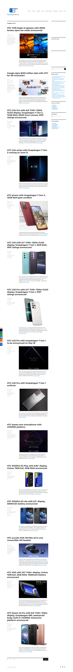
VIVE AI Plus (9, 41)
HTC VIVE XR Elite (10, 549)
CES (7, 546)
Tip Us (64, 11)
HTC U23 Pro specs (12, 303)
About (43, 11)
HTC (7, 159)
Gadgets (38, 11)
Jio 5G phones (54, 107)
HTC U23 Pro (9, 302)
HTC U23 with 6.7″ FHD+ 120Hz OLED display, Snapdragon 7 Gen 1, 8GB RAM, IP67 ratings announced (27, 245)
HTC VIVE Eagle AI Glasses (11, 38)
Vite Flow (37, 560)
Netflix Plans (54, 105)
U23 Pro (11, 394)
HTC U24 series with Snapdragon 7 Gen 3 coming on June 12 (27, 151)
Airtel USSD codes (55, 109)
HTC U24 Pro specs (12, 126)
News (8, 83)
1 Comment (9, 127)
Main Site (29, 11)
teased (22, 413)
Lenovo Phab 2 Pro (55, 125)
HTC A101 (11, 585)
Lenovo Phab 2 (54, 123)
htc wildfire (9, 511)
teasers (27, 327)
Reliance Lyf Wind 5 (55, 128)
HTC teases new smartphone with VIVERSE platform (24, 425)
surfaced (23, 601)
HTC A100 (8, 585)
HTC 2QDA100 (9, 205)
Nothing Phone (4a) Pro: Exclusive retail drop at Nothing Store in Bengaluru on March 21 (58, 79)
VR (12, 546)
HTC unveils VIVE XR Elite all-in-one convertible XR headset (25, 539)
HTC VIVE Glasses (12, 40)
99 (14, 659)
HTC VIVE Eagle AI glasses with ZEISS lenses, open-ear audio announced (26, 29)
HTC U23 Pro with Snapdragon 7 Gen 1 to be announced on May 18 (26, 341)
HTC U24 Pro (9, 125)
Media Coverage (48, 11)
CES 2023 (8, 548)
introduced (30, 60)
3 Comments (9, 395)
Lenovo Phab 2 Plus (55, 124)
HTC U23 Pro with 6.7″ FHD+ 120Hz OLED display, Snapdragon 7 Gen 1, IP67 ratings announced (27, 292)
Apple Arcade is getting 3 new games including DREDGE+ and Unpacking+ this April (58, 90)
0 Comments (9, 44)
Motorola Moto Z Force (55, 127)
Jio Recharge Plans (55, 108)
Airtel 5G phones (54, 106)
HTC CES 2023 (12, 548)
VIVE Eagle (12, 42)
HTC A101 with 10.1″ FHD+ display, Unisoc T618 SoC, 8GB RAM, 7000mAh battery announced (27, 574)
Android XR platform (10, 84)
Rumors (12, 204)
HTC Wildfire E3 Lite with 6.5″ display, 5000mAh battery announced (26, 502)
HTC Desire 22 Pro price (12, 629)
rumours (27, 371)
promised (27, 140)
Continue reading (30, 65)
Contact (60, 11)
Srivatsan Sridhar (10, 121)
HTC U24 (8, 160)
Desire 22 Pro (9, 628)
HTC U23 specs (9, 256)
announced (23, 651)
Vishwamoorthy (9, 430)
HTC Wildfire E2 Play (10, 476)
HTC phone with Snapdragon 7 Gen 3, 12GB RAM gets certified (26, 196)
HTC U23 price (12, 255)
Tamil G (8, 34)
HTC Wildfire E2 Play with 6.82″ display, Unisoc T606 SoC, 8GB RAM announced (27, 467)
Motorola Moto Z (54, 126)
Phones (33, 11)
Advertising (55, 11)
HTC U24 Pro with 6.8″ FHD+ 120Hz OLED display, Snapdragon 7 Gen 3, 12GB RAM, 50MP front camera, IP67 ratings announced (25, 114)
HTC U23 (8, 255)
